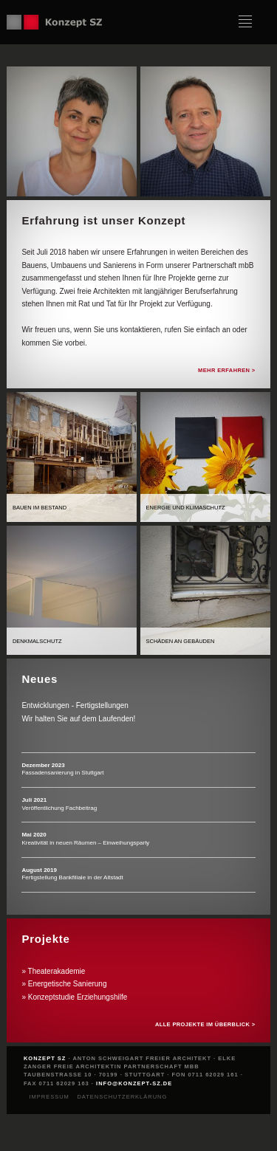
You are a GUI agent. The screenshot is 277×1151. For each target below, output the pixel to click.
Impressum (49, 1096)
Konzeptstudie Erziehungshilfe (78, 997)
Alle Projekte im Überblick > (205, 1024)
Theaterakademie (57, 971)
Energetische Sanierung (67, 984)
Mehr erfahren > (227, 370)
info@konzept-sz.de (134, 1083)
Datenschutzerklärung (122, 1096)
